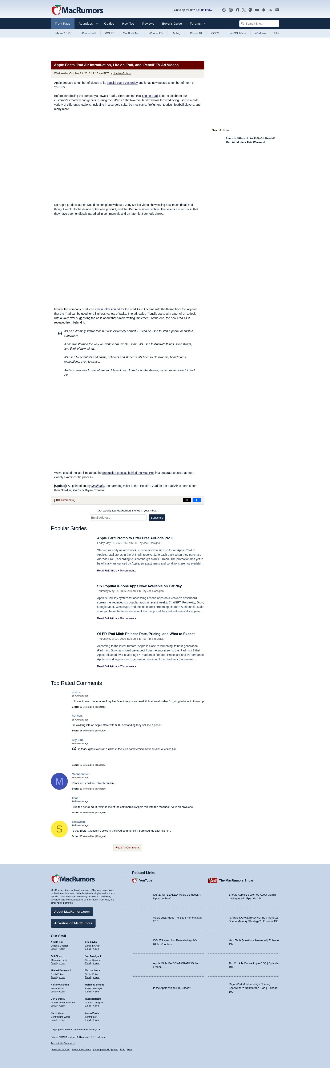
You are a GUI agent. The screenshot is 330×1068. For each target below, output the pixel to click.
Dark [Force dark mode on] (129, 1049)
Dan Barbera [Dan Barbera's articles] (58, 998)
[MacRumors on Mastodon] (250, 10)
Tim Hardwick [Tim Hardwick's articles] (92, 970)
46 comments (128, 570)
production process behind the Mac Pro (128, 472)
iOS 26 (215, 33)
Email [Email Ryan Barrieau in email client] (88, 1005)
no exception (150, 209)
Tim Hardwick (155, 638)
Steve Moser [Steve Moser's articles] (58, 1013)
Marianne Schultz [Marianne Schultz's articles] (94, 984)
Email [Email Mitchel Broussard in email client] (54, 977)
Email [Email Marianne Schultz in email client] (88, 991)
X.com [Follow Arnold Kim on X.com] (62, 948)
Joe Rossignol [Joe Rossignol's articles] (93, 956)
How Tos (128, 23)
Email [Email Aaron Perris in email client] (88, 1020)
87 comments (128, 666)
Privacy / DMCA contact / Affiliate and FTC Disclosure (78, 1037)
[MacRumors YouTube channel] (257, 10)
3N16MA (77, 716)
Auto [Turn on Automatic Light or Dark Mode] (115, 1049)
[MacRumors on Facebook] (238, 10)
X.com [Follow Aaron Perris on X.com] (96, 1020)
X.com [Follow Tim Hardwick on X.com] (96, 977)
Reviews (148, 23)
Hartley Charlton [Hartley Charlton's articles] (60, 984)
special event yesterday (122, 82)
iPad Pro (260, 33)
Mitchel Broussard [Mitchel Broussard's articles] (61, 970)
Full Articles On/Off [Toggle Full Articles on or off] (81, 1049)
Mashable (97, 485)
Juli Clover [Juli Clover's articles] (57, 956)
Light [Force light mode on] (122, 1049)
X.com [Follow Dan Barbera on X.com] (62, 1005)
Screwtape (79, 821)
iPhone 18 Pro (63, 33)
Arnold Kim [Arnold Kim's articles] (57, 941)
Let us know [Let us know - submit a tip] (204, 10)
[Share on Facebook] (197, 500)
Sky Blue (78, 740)
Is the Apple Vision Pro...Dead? (172, 987)
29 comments (128, 618)
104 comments (65, 500)
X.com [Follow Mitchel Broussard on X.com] (62, 977)
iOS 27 (109, 33)
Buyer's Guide (172, 23)
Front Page (63, 23)
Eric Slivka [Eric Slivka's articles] (91, 941)
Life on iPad (150, 95)
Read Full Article (107, 570)
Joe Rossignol (152, 543)
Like (92, 707)
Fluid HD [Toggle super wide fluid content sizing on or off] (105, 1049)
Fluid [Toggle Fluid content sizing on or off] (97, 1049)
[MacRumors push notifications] (264, 10)
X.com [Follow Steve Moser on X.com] (62, 1020)
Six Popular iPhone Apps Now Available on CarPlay (140, 586)
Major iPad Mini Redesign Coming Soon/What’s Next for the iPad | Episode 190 (253, 987)
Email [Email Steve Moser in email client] (54, 1020)
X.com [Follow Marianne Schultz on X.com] (96, 991)
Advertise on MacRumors (73, 923)
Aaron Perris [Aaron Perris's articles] (92, 1013)
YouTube (145, 880)
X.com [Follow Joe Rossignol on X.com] (96, 962)
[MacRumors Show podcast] (224, 10)
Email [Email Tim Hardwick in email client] (88, 977)
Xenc (75, 798)
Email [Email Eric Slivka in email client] (88, 948)
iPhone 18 (195, 33)
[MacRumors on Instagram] (231, 10)
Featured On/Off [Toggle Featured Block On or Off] (60, 1049)
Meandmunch (81, 774)
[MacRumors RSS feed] (270, 10)
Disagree (101, 707)
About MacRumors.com (72, 911)
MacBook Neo (131, 33)
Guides (109, 23)
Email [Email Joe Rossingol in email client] (88, 962)
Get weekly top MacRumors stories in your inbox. (127, 510)
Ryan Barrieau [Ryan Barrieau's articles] (93, 998)
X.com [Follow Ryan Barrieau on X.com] (96, 1005)
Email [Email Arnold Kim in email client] (54, 948)
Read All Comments (128, 847)
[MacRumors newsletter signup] (277, 10)
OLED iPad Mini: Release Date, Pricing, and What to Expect (147, 634)
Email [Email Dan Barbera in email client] (54, 1005)
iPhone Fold (88, 33)
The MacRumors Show (236, 880)
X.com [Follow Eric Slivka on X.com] (96, 948)
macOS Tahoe (237, 33)
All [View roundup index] (276, 33)
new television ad (108, 309)
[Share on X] (187, 500)
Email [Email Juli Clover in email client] (54, 962)
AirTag (176, 33)
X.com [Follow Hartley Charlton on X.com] (62, 991)
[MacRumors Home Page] (77, 10)
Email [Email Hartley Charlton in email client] (54, 991)
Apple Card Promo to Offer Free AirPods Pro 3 (136, 538)
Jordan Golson (122, 73)
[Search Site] (259, 23)
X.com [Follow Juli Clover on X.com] (62, 962)
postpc (76, 692)
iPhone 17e (156, 33)
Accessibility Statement (63, 1043)
